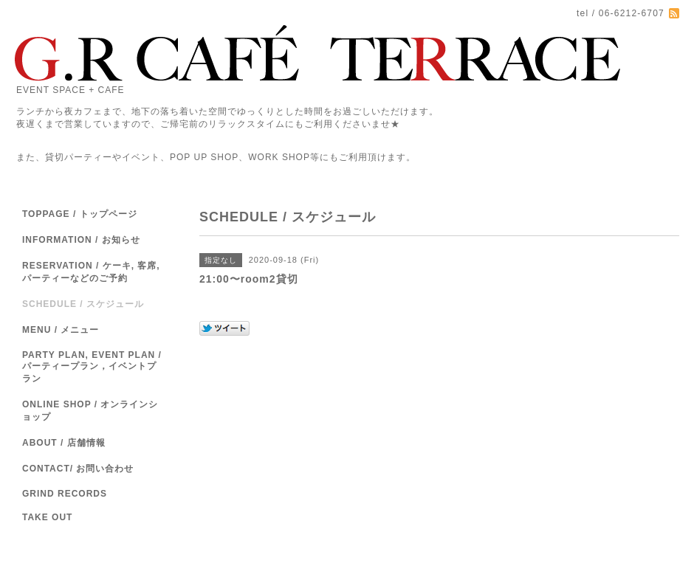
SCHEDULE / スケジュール (83, 304)
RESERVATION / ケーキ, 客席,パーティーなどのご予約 (91, 271)
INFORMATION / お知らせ (81, 240)
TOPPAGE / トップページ (79, 214)
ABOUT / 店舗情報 (64, 443)
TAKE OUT (47, 517)
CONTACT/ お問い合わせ (78, 468)
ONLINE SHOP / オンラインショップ (90, 410)
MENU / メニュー (60, 330)
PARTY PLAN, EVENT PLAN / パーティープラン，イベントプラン (92, 367)
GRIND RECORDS (64, 493)
